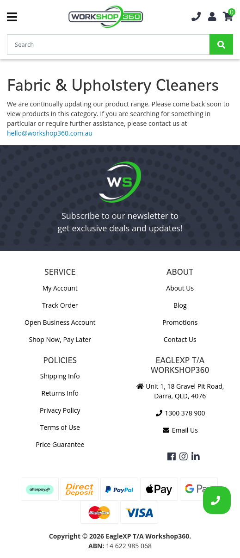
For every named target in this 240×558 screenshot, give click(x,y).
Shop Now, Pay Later (60, 339)
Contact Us (180, 339)
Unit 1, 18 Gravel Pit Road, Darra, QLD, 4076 (180, 391)
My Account (60, 288)
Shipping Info (60, 376)
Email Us (180, 430)
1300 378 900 (180, 413)
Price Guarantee (60, 444)
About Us (180, 288)
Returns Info (60, 393)
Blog (180, 305)
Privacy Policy (60, 410)
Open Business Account (60, 322)
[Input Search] (108, 44)
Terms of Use (60, 427)
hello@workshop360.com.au (49, 133)
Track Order (60, 305)
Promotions (179, 322)
